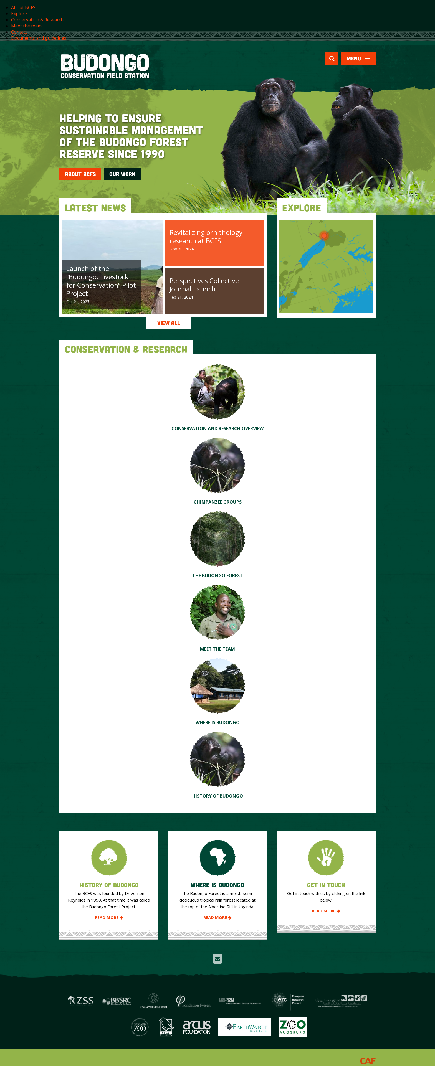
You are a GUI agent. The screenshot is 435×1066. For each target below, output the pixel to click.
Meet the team (26, 26)
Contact (19, 32)
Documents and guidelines (38, 38)
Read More (109, 917)
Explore (19, 14)
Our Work (122, 174)
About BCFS (23, 7)
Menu (358, 58)
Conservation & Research (37, 20)
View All (168, 322)
